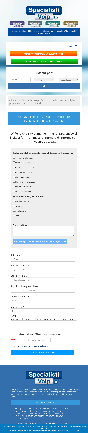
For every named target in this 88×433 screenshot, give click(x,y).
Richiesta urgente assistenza (30, 416)
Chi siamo (26, 408)
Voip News (36, 411)
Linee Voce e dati (21, 177)
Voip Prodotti (23, 411)
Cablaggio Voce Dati (22, 172)
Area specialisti (60, 408)
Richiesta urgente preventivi (49, 413)
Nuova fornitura (21, 201)
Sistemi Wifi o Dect (22, 187)
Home (17, 408)
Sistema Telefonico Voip (24, 162)
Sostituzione (19, 206)
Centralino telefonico (23, 158)
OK (78, 430)
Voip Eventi (48, 411)
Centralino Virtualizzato (24, 167)
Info (71, 430)
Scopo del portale (42, 408)
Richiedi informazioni (45, 403)
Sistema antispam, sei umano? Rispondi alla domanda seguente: (37, 334)
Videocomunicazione (22, 191)
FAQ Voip (60, 411)
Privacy (59, 416)
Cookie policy (22, 418)
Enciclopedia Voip (24, 413)
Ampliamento (20, 211)
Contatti (50, 416)
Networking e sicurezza (24, 182)
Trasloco (17, 216)
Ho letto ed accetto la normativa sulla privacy (31, 346)
